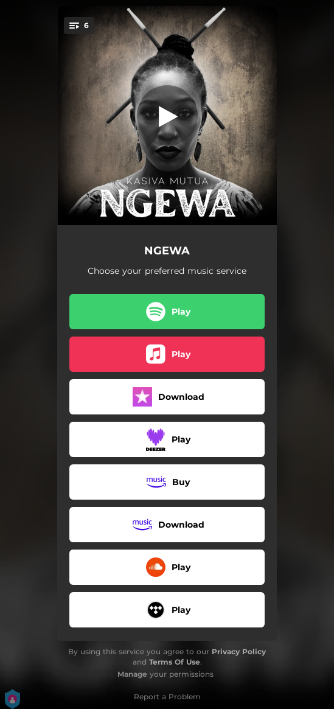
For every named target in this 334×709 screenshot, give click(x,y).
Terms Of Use (174, 661)
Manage (132, 674)
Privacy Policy (239, 651)
